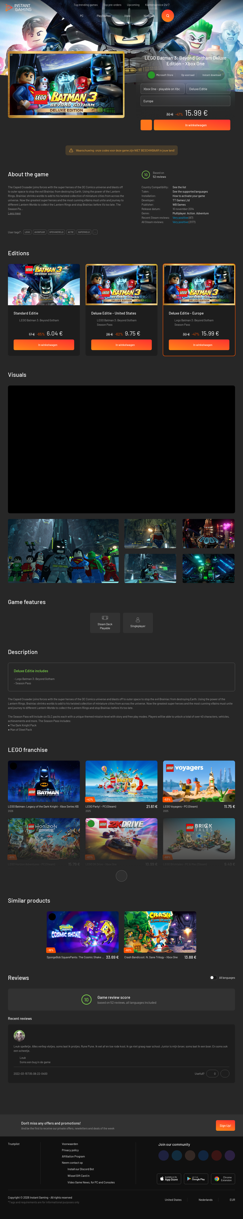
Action (191, 213)
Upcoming (133, 4)
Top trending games (86, 4)
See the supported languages (190, 191)
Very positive (181, 217)
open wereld (56, 232)
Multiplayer (179, 213)
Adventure (202, 213)
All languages (222, 977)
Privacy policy (70, 1150)
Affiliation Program (73, 1156)
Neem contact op (72, 1162)
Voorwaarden (70, 1144)
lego (27, 232)
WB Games (179, 204)
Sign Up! (225, 1125)
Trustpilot (13, 1144)
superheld (84, 232)
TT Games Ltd (181, 200)
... (95, 232)
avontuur (39, 232)
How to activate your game (189, 195)
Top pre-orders (112, 4)
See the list (179, 187)
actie (71, 232)
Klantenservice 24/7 (157, 4)
